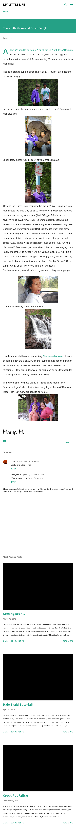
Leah (13, 461)
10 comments (17, 641)
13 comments (17, 732)
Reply (13, 468)
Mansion (53, 356)
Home (5, 11)
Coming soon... (14, 613)
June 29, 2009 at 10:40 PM (28, 461)
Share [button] (67, 442)
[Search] (65, 4)
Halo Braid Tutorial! (18, 704)
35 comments (17, 823)
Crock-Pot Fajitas (16, 795)
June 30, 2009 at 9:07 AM (33, 474)
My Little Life (14, 4)
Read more (68, 641)
